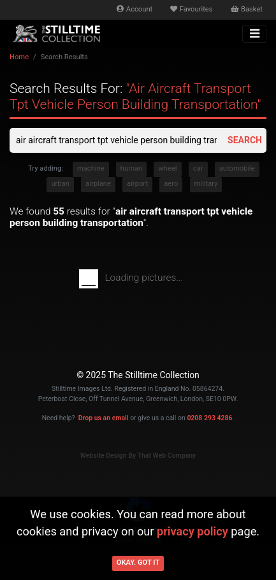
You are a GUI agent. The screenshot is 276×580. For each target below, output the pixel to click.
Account (134, 9)
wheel (167, 168)
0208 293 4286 (209, 418)
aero (171, 184)
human (131, 168)
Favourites (191, 9)
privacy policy (192, 531)
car (198, 168)
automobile (237, 168)
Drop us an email (103, 418)
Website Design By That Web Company (138, 455)
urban (60, 184)
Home (19, 57)
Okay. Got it (138, 562)
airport (137, 184)
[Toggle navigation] (254, 34)
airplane (98, 184)
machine (91, 168)
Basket (247, 9)
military (206, 184)
